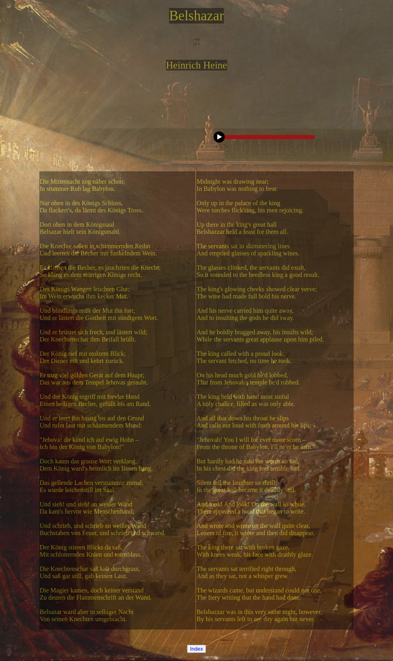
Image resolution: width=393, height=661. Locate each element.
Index (196, 649)
